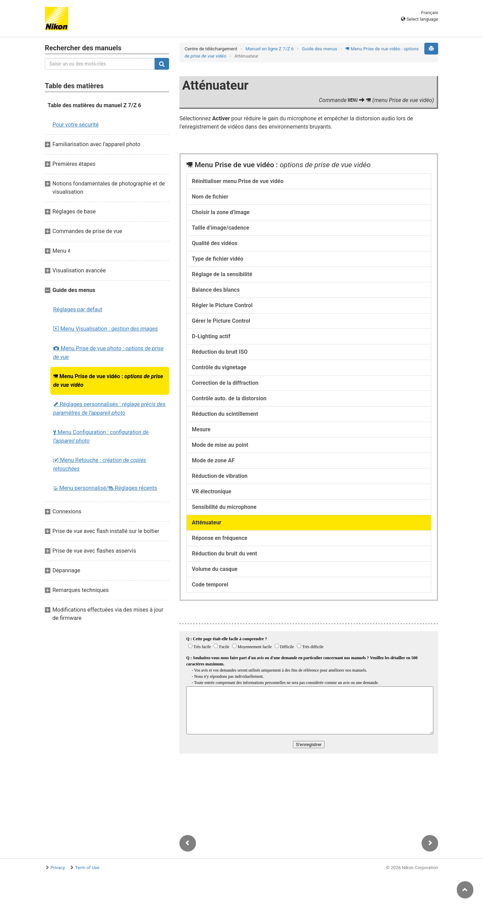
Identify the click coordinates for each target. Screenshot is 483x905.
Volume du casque (214, 569)
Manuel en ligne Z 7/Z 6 (269, 48)
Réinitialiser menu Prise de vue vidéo (238, 181)
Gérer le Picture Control (221, 321)
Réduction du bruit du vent (224, 553)
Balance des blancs (216, 289)
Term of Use (87, 867)
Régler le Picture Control (222, 305)
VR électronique (211, 491)
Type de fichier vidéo (217, 258)
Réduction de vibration (220, 476)
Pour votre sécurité (75, 124)
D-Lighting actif (211, 336)
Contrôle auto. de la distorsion (229, 398)
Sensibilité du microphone (224, 507)
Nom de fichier (210, 196)
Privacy (57, 867)
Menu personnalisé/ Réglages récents (105, 488)
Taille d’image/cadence (220, 227)
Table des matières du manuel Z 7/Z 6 (94, 105)
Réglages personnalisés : (109, 408)
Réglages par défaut (77, 309)
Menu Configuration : (101, 436)
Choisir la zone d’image (221, 212)
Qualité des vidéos (214, 243)
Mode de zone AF (213, 460)
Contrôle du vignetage (219, 367)
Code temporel (210, 584)
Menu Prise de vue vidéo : (108, 380)
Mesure (201, 429)
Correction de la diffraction (225, 383)
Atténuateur (206, 522)
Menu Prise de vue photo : (108, 352)
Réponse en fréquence (219, 538)
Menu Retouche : (99, 464)
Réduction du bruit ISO (220, 352)
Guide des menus (319, 48)
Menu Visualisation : (105, 328)
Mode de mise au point (220, 445)
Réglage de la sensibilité (222, 274)
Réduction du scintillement (225, 414)
